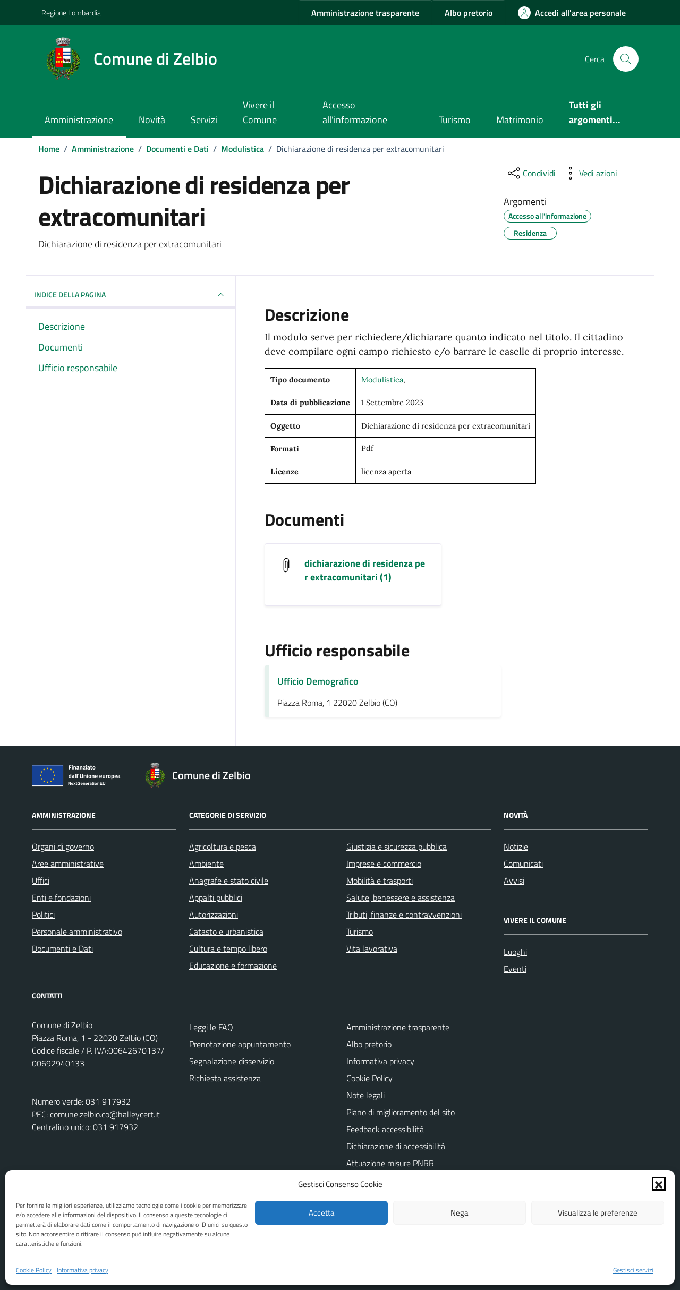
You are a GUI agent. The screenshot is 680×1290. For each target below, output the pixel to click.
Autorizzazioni (213, 914)
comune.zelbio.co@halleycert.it (105, 1114)
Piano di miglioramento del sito (400, 1112)
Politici (43, 914)
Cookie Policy (34, 1270)
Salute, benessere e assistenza (400, 897)
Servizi (204, 120)
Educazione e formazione (233, 965)
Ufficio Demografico (318, 681)
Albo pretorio (369, 1044)
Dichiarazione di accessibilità (395, 1146)
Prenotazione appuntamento (240, 1044)
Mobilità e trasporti (379, 880)
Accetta (322, 1213)
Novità (152, 120)
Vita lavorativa (371, 948)
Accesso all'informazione (354, 112)
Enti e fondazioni (61, 897)
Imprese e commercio (383, 863)
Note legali (365, 1095)
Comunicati (523, 863)
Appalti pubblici (215, 897)
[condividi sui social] (531, 173)
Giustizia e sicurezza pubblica (396, 846)
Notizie (516, 846)
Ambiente (206, 863)
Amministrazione (79, 120)
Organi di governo (63, 846)
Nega (459, 1213)
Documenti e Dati (62, 948)
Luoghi (515, 951)
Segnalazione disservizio (231, 1061)
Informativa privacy (82, 1270)
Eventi (515, 968)
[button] (658, 1183)
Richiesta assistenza (225, 1078)
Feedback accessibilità (385, 1129)
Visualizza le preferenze (598, 1213)
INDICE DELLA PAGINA (130, 294)
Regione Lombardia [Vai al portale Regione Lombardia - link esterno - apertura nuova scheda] (71, 12)
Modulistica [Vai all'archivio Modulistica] (382, 380)
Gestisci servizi (633, 1270)
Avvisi (514, 880)
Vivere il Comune (260, 112)
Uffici (40, 880)
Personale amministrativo (77, 931)
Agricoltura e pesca (222, 846)
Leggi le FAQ (211, 1027)
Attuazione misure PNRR (390, 1163)
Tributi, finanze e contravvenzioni (404, 914)
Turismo (455, 120)
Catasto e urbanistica (226, 931)
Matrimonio (519, 120)
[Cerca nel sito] (626, 59)
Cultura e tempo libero (228, 948)
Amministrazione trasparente (397, 1027)
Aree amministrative (68, 863)
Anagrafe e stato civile (228, 880)
